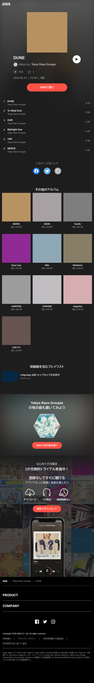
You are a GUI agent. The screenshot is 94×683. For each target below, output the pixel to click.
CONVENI (47, 306)
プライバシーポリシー (27, 639)
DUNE (39, 581)
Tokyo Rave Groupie (43, 64)
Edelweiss (78, 265)
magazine (77, 306)
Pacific (77, 224)
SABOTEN (16, 306)
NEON (47, 224)
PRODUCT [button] (10, 595)
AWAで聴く (47, 87)
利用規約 (7, 639)
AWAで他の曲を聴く (47, 445)
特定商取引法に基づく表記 (15, 643)
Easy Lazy (16, 265)
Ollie (47, 265)
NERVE (16, 224)
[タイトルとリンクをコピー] (57, 171)
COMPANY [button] (11, 606)
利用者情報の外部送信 (53, 639)
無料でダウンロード (47, 508)
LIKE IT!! (16, 347)
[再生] (77, 59)
